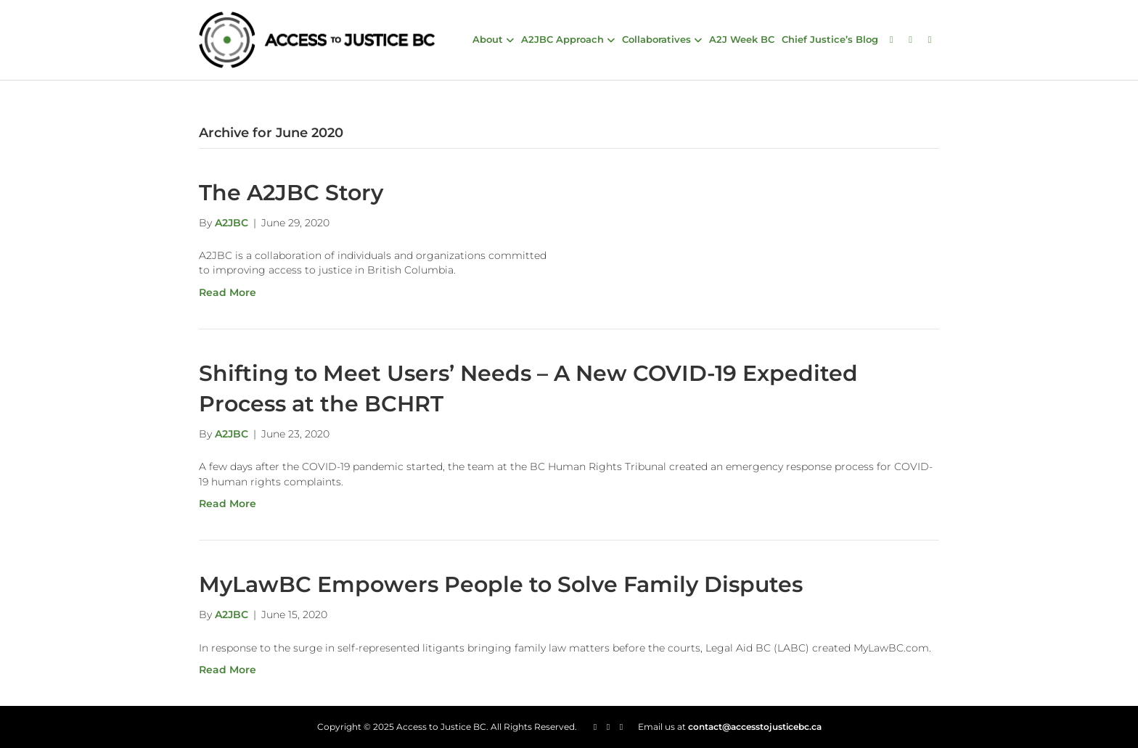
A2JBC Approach (562, 39)
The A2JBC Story (291, 192)
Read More (227, 292)
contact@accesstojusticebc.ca (755, 726)
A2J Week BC (741, 39)
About (487, 39)
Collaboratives (656, 39)
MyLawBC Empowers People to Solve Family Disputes (501, 584)
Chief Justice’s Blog (830, 39)
